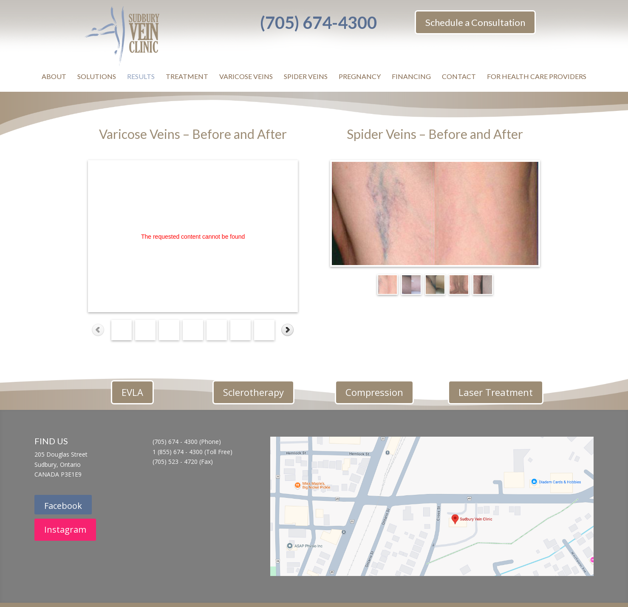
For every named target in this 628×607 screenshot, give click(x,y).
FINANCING (411, 76)
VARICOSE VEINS (246, 76)
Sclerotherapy (253, 392)
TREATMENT (187, 76)
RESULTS (141, 76)
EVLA (132, 392)
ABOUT (54, 76)
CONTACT (459, 76)
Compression (374, 392)
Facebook (63, 505)
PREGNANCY (360, 76)
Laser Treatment (495, 392)
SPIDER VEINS (306, 76)
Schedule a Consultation (475, 22)
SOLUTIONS (96, 76)
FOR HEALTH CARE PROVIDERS (536, 76)
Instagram (65, 529)
